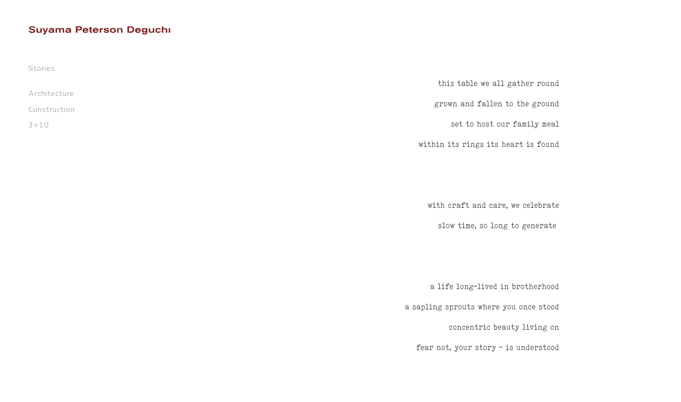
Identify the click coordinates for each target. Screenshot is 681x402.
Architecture (51, 93)
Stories (41, 68)
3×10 (38, 125)
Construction (51, 109)
